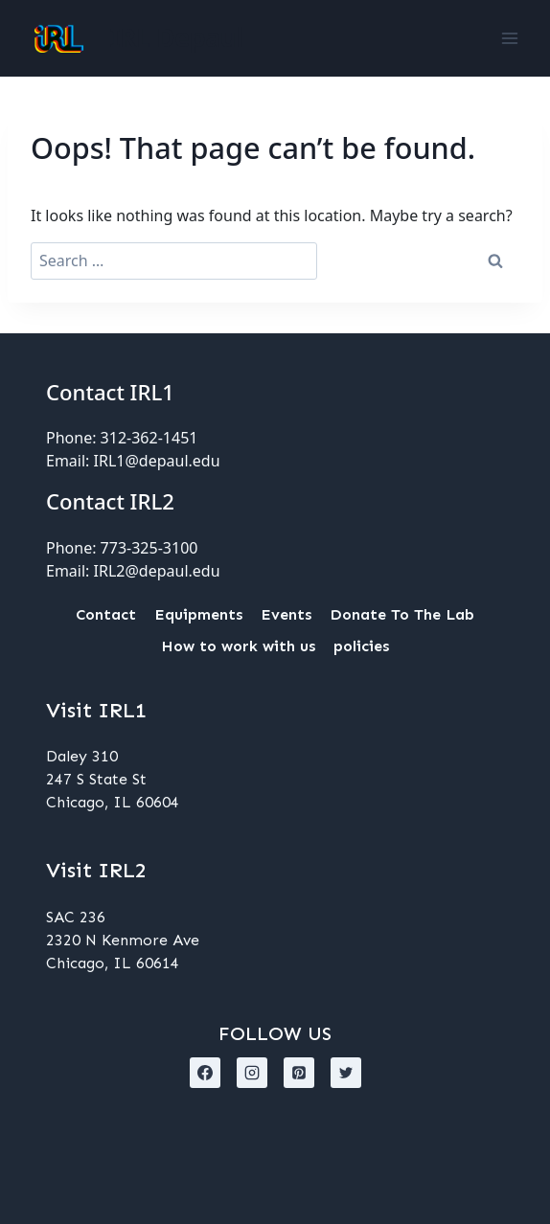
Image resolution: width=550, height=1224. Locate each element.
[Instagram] (252, 1072)
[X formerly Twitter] (346, 1072)
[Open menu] (509, 38)
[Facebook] (205, 1072)
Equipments (198, 614)
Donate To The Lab (402, 614)
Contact (106, 614)
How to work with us (238, 646)
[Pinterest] (299, 1072)
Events (286, 614)
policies (361, 646)
